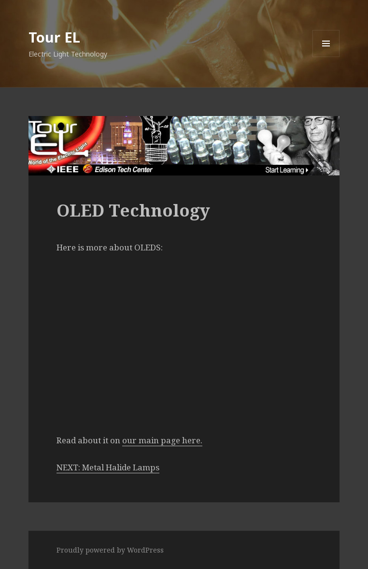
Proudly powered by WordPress (110, 549)
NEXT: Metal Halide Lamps (108, 467)
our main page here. (162, 440)
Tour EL (54, 37)
